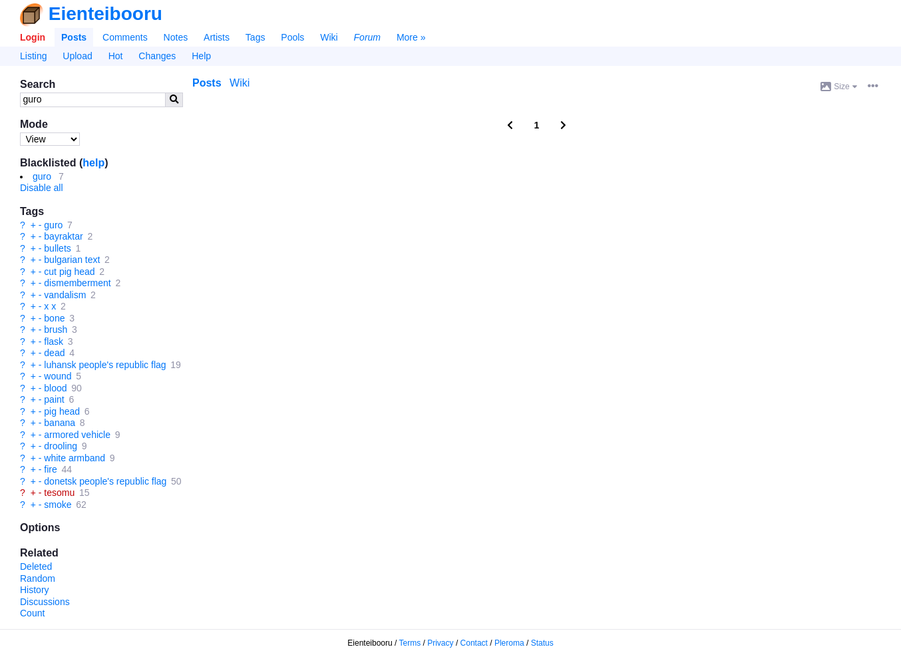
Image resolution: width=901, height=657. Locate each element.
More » (411, 37)
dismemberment (77, 283)
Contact (474, 643)
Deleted (36, 566)
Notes (176, 37)
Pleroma (509, 643)
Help (201, 56)
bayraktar (63, 236)
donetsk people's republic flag (105, 481)
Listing (33, 56)
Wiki (328, 37)
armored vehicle (77, 434)
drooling (60, 446)
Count (32, 613)
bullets (57, 248)
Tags (256, 37)
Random (37, 578)
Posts (74, 37)
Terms (410, 643)
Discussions (45, 601)
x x (50, 306)
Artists (217, 37)
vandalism (65, 295)
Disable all (41, 187)
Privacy (440, 643)
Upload (77, 56)
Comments (125, 37)
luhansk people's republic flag (105, 364)
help (93, 162)
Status (542, 643)
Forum (367, 37)
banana (59, 422)
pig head (62, 411)
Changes (157, 56)
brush (55, 329)
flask (53, 341)
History (34, 589)
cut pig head (69, 271)
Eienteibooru (105, 13)
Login (32, 37)
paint (54, 399)
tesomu (59, 492)
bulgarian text (72, 259)
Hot (115, 56)
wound (57, 376)
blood (55, 388)
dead (54, 352)
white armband (74, 458)
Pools (292, 37)
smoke (57, 504)
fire (50, 469)
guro (42, 176)
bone (54, 318)
